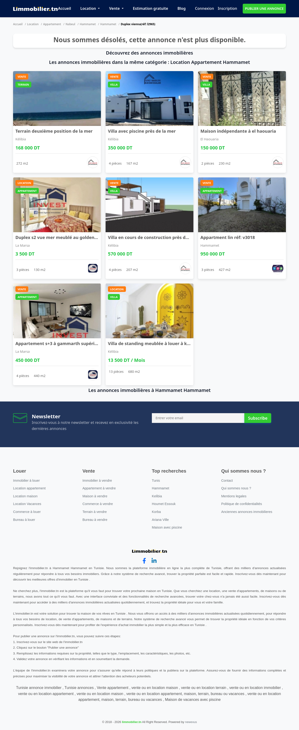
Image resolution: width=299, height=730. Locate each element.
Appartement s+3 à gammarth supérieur (58, 343)
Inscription (227, 8)
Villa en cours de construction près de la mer (155, 237)
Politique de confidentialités (241, 504)
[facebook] (144, 561)
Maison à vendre (94, 496)
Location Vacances (27, 504)
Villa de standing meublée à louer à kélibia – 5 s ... (161, 343)
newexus (191, 722)
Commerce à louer (27, 512)
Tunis (156, 480)
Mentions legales (233, 496)
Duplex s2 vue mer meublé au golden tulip (60, 237)
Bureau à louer (24, 520)
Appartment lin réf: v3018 (227, 237)
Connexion (204, 8)
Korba (156, 512)
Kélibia (20, 139)
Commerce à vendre (97, 504)
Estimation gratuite (150, 8)
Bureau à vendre (94, 520)
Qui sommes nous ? (236, 488)
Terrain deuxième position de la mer (54, 131)
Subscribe (257, 418)
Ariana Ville (160, 520)
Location (88, 8)
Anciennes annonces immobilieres (246, 512)
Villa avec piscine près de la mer (142, 131)
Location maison (25, 496)
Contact (227, 480)
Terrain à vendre (94, 512)
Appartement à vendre (99, 488)
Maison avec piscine (167, 527)
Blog (182, 8)
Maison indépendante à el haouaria (238, 131)
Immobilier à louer (26, 480)
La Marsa (22, 245)
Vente (115, 8)
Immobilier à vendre (97, 480)
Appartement (52, 24)
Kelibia (157, 496)
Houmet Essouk (164, 504)
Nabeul (70, 24)
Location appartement (29, 488)
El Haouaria (209, 139)
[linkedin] (154, 561)
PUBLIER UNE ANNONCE (264, 8)
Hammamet (88, 24)
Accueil (64, 8)
